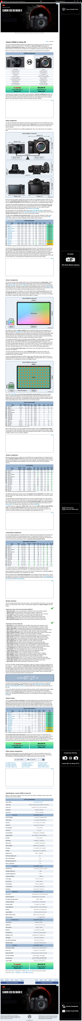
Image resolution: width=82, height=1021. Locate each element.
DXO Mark (13, 394)
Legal (12, 980)
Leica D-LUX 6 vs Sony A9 (42, 762)
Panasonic (56, 980)
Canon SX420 (9, 233)
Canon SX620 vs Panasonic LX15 (28, 762)
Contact (7, 980)
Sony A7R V (9, 243)
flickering (36, 504)
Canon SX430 (9, 234)
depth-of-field (49, 286)
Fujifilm (50, 980)
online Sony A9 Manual (18, 578)
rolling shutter (9, 504)
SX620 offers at (17, 89)
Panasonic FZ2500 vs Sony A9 (43, 766)
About (2, 980)
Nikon (41, 980)
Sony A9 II (9, 244)
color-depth (24, 285)
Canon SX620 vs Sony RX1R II (27, 765)
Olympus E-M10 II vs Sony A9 (43, 765)
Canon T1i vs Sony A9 (26, 766)
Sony (46, 980)
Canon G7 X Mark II (10, 228)
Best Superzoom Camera (39, 684)
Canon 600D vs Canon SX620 (11, 764)
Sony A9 (8, 226)
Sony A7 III (9, 240)
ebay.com (50, 226)
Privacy (16, 980)
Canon (36, 980)
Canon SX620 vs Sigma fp (26, 764)
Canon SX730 (9, 238)
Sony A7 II (9, 239)
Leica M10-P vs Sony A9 (42, 764)
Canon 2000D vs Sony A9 (10, 762)
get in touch (28, 970)
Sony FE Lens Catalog (33, 208)
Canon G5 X (9, 227)
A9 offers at (41, 89)
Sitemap (22, 980)
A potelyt (13, 1)
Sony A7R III (9, 242)
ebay (48, 574)
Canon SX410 (9, 232)
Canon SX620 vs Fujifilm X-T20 (11, 766)
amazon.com (50, 240)
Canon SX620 (10, 712)
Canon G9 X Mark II (10, 231)
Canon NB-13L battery (38, 210)
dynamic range (12, 285)
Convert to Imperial (10, 220)
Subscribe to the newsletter (47, 982)
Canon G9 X (9, 229)
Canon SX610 (9, 237)
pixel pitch (18, 331)
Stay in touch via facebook (12, 982)
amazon (7, 693)
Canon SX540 (10, 723)
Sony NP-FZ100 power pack (31, 211)
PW (47, 41)
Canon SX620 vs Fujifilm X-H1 (11, 765)
